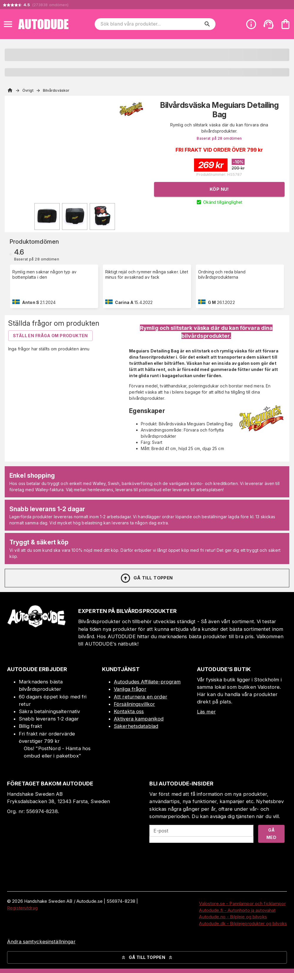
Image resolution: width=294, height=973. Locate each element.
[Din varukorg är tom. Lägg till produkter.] (285, 24)
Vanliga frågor (130, 689)
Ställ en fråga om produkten (50, 335)
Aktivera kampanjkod (139, 719)
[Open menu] (8, 24)
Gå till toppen (146, 578)
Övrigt (28, 90)
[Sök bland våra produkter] (151, 24)
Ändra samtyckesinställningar (41, 941)
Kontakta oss (129, 711)
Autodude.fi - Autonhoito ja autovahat (237, 910)
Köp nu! (219, 189)
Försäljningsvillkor (134, 704)
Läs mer (206, 712)
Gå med (271, 833)
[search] (207, 24)
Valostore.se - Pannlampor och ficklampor (242, 903)
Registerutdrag (22, 908)
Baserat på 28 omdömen (219, 138)
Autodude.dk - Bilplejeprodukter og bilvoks (243, 923)
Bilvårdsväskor (56, 90)
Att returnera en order (140, 697)
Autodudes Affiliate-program (147, 682)
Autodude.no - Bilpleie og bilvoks (233, 916)
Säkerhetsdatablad (136, 726)
